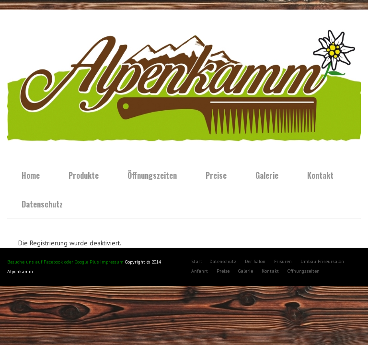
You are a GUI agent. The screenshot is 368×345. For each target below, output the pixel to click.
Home (31, 175)
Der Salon (255, 261)
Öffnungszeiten (152, 175)
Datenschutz (42, 204)
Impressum (112, 262)
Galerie (266, 175)
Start (196, 261)
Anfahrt (199, 271)
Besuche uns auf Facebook (35, 262)
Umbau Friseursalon (322, 261)
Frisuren (283, 261)
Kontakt (320, 175)
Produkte (84, 175)
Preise (216, 175)
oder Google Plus (81, 262)
